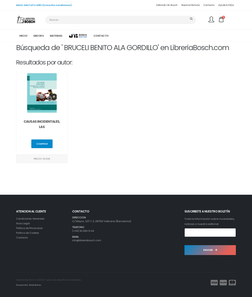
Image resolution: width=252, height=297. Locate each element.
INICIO (23, 36)
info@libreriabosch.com (87, 240)
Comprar (42, 144)
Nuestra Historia (190, 5)
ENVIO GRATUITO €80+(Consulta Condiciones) (44, 5)
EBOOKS (38, 36)
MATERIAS (56, 36)
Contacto (208, 5)
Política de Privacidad (30, 228)
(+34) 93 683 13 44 (83, 231)
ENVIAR (210, 250)
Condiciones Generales (31, 218)
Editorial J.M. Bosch (166, 5)
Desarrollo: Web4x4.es (28, 285)
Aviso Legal (23, 223)
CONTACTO (101, 36)
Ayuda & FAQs (226, 5)
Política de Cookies (28, 233)
